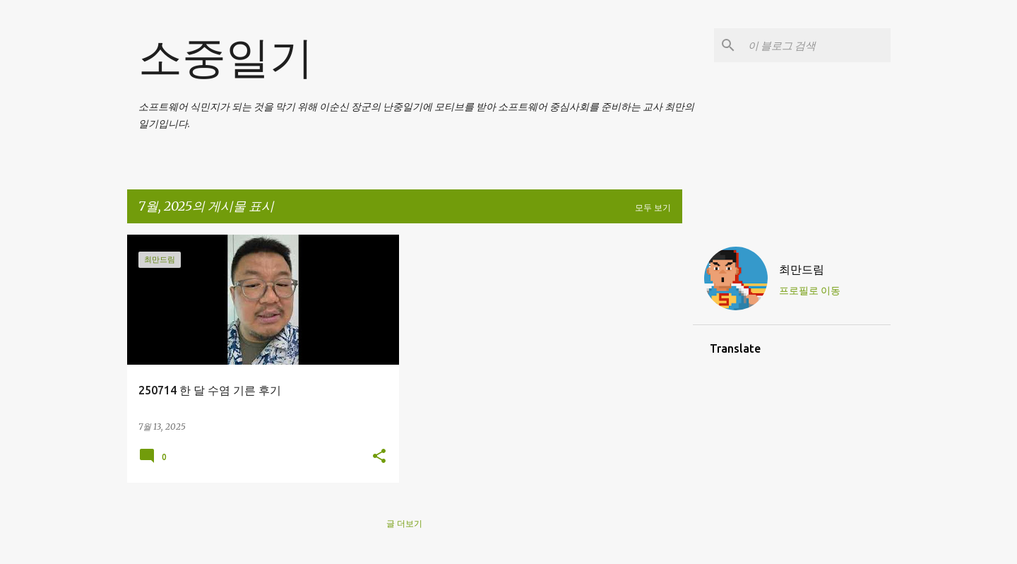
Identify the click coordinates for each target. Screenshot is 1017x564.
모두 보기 (653, 207)
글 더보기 (404, 523)
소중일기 (226, 56)
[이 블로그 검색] (816, 45)
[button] (379, 456)
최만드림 (801, 269)
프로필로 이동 (809, 290)
